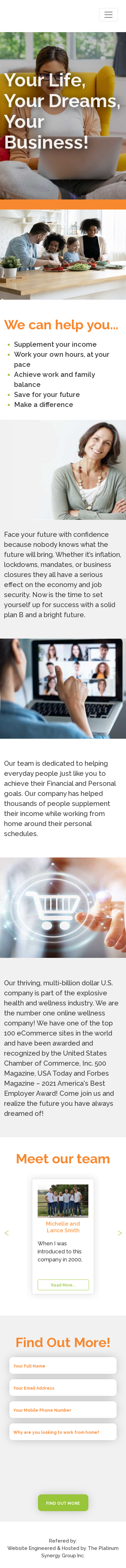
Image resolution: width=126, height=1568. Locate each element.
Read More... (63, 1285)
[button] (13, 1236)
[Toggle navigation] (108, 14)
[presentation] (63, 1467)
